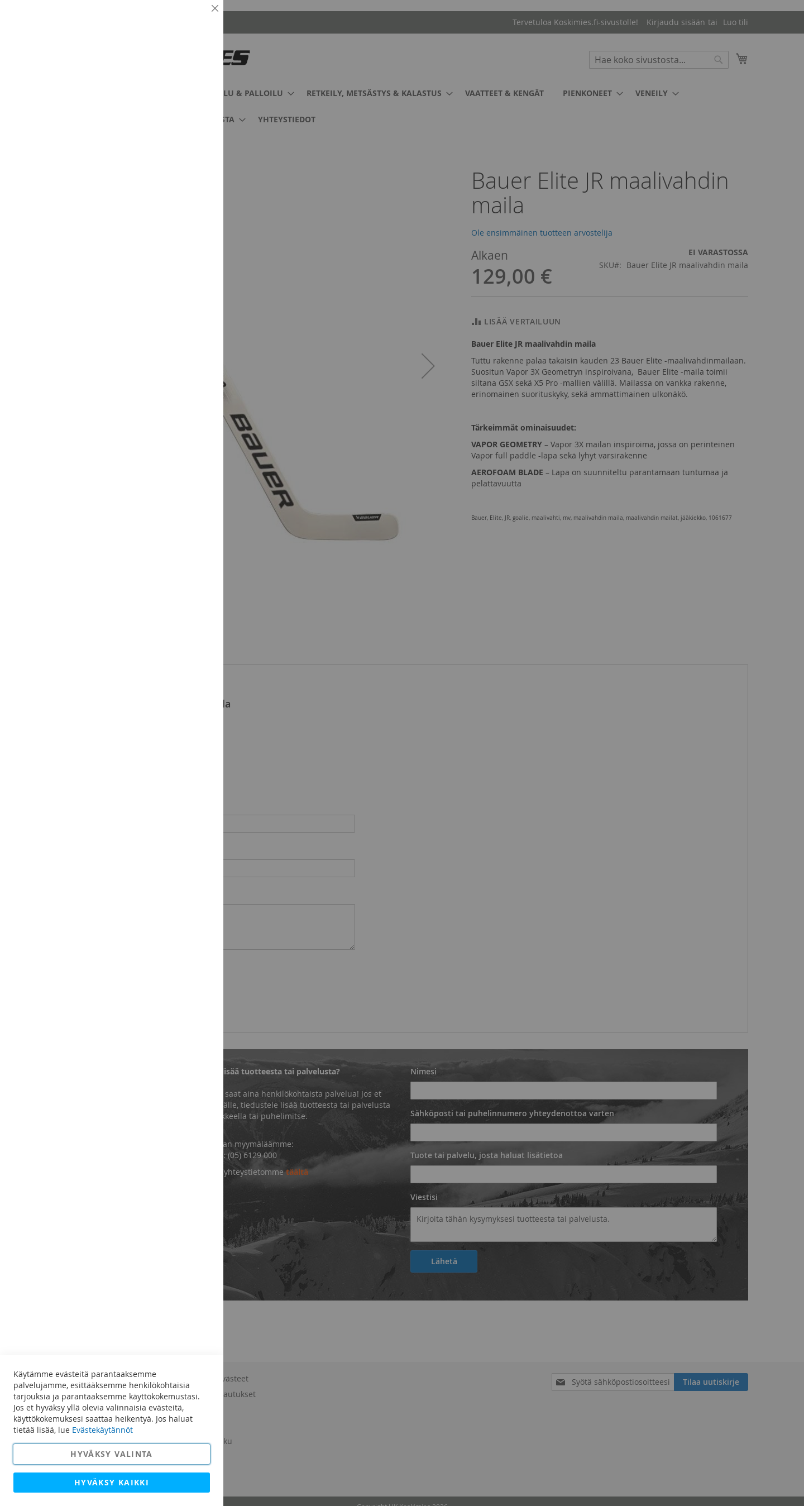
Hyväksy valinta (111, 1453)
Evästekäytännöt (102, 1429)
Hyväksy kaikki (111, 1482)
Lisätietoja (190, 103)
